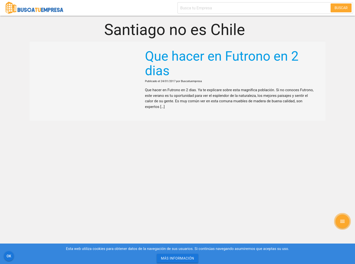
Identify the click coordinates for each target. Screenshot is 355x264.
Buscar (341, 8)
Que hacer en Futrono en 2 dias (222, 63)
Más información (177, 258)
